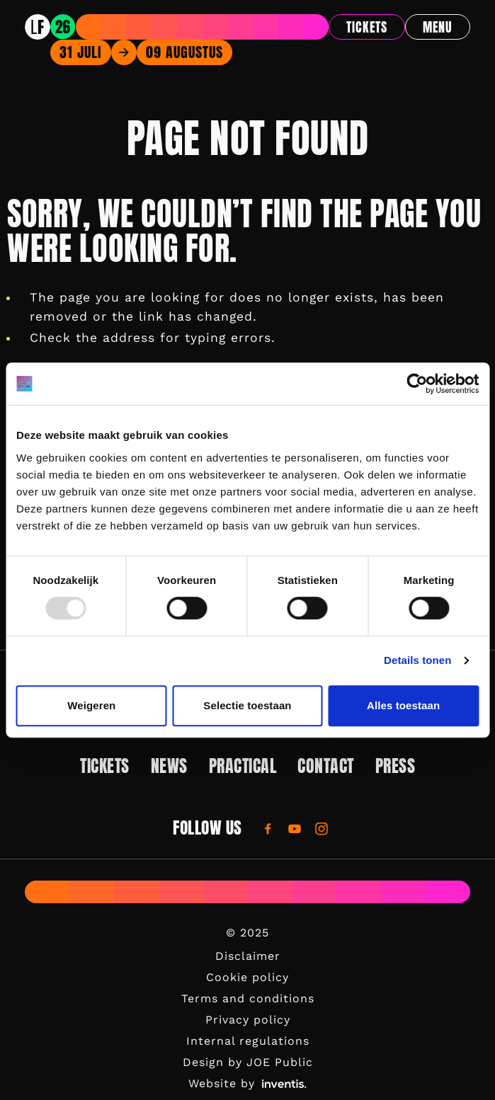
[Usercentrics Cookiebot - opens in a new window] (417, 383)
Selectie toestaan (247, 705)
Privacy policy (247, 1019)
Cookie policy (247, 977)
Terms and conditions (247, 998)
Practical (243, 766)
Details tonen (417, 660)
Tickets (366, 27)
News (169, 766)
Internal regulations (247, 1041)
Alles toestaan (403, 705)
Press (395, 766)
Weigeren (91, 705)
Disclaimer (247, 956)
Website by (247, 1083)
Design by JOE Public (248, 1062)
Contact (325, 766)
